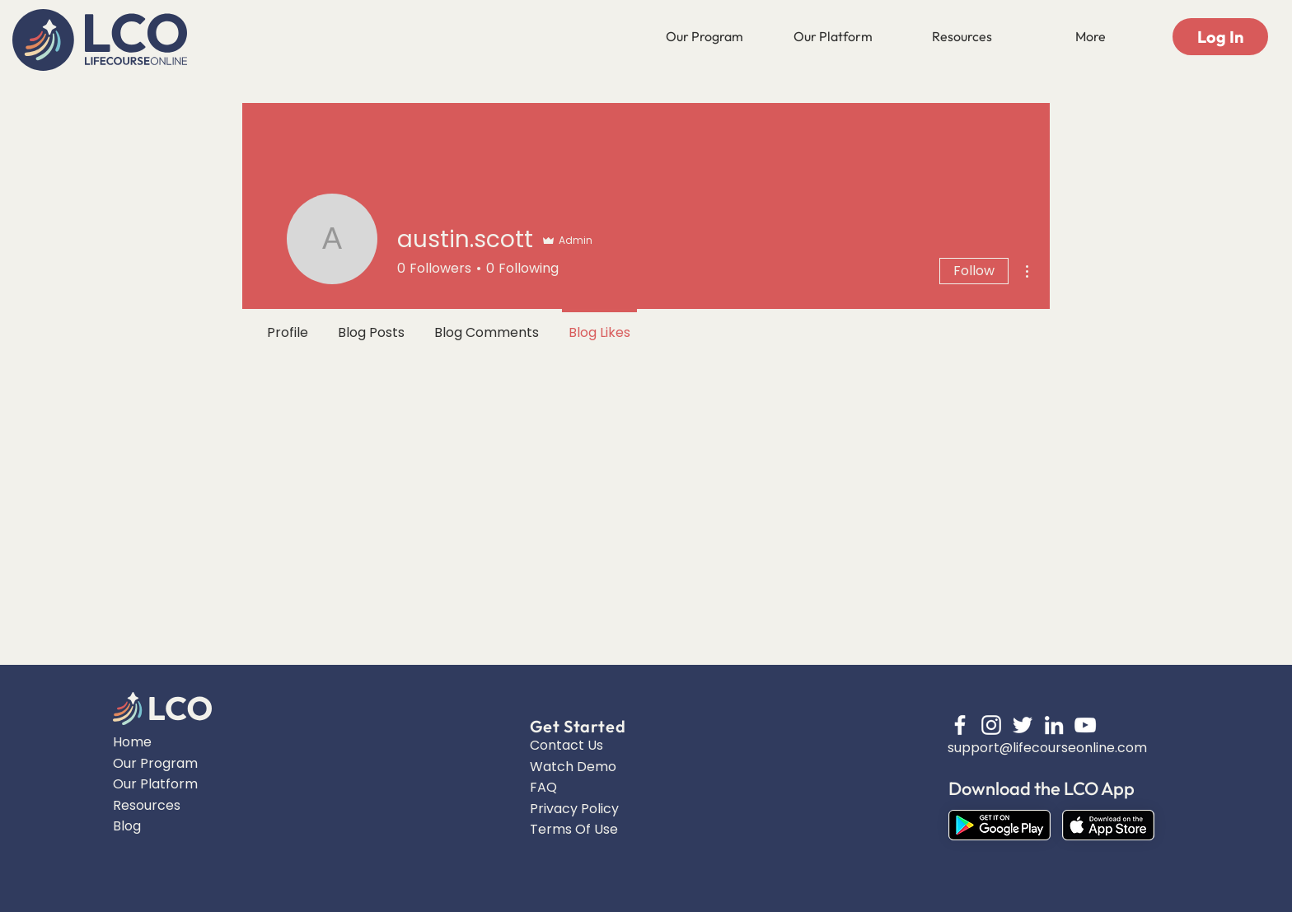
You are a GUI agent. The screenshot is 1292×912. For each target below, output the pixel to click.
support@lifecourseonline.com (1047, 747)
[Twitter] (1022, 725)
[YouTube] (1085, 725)
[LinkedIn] (1054, 725)
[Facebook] (960, 725)
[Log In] (1220, 36)
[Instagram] (991, 725)
